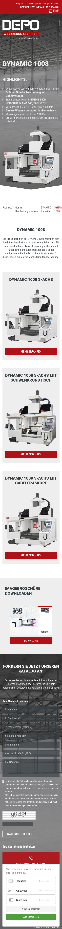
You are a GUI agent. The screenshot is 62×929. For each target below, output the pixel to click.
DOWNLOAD (31, 641)
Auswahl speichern (31, 908)
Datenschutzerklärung (30, 781)
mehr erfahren (31, 351)
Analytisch (21, 900)
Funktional (21, 890)
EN (22, 3)
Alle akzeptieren (31, 916)
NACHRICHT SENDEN (19, 834)
